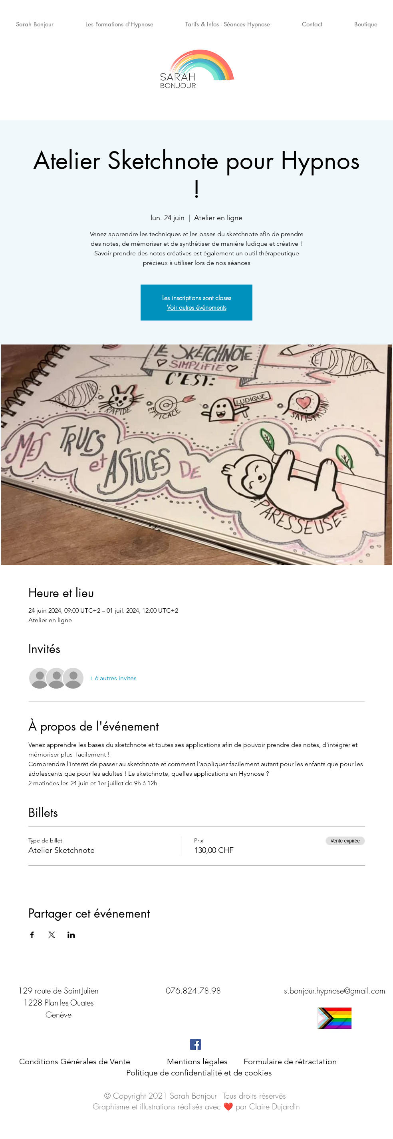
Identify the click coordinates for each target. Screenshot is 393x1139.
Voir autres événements (196, 307)
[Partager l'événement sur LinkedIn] (71, 935)
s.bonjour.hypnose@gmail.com (334, 990)
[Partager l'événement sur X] (52, 935)
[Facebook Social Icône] (195, 1044)
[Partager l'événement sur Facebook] (32, 935)
